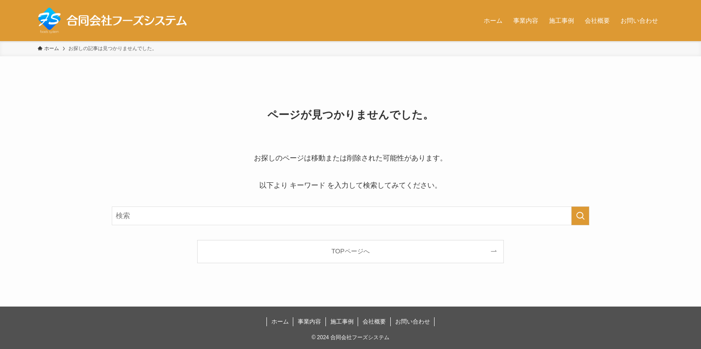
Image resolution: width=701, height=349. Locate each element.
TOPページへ (350, 251)
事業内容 (309, 321)
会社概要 (374, 321)
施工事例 (342, 321)
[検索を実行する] (580, 215)
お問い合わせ (412, 321)
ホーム (280, 321)
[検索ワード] (350, 215)
